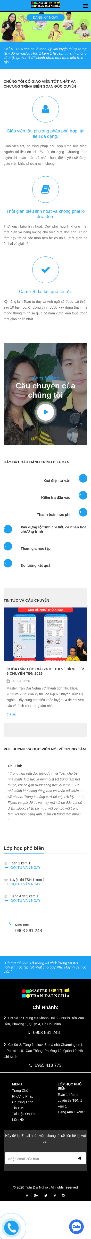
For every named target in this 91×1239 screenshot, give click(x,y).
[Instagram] (63, 1196)
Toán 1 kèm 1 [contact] (25, 865)
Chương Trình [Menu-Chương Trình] (22, 1102)
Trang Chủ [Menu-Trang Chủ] (20, 1090)
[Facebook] (27, 1196)
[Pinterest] (55, 1196)
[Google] (36, 1196)
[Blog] (45, 634)
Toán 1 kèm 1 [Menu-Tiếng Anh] (68, 1095)
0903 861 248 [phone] (28, 930)
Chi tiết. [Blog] (12, 714)
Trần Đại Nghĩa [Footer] (37, 1187)
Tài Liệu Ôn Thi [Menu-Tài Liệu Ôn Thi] (23, 1114)
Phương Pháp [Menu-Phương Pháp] (22, 1096)
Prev (7, 23)
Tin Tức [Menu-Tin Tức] (18, 1108)
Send (78, 1158)
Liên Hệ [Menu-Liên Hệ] (18, 1120)
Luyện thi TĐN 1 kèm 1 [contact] (27, 882)
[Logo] (45, 993)
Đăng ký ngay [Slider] (45, 14)
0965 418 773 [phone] (45, 1065)
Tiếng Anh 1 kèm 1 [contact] (25, 898)
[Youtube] (45, 412)
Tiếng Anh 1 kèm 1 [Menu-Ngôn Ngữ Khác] (72, 1112)
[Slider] (85, 5)
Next (84, 23)
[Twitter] (46, 1196)
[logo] (45, 4)
